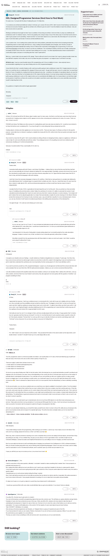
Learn (7, 101)
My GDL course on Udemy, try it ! (39, 414)
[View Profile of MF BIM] (10, 349)
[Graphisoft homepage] (103, 552)
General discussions (87, 26)
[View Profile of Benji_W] (11, 15)
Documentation (86, 18)
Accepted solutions (38, 537)
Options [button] (77, 11)
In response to (15, 160)
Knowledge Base (21, 2)
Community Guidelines (56, 555)
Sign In (105, 4)
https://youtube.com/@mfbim (23, 414)
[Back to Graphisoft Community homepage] (6, 4)
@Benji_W (12, 352)
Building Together (37, 2)
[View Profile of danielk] (10, 423)
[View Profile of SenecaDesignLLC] (13, 460)
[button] (64, 101)
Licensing (85, 47)
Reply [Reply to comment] (74, 155)
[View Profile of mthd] (9, 113)
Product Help (56, 6)
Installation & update (87, 34)
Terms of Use (45, 555)
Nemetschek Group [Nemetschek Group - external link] (103, 555)
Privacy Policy (36, 555)
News (12, 101)
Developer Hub (48, 2)
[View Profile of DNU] (9, 251)
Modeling (85, 41)
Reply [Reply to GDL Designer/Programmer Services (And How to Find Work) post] (74, 101)
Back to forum (11, 537)
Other (16, 101)
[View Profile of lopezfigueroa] (12, 494)
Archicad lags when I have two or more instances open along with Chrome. (92, 31)
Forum (13, 2)
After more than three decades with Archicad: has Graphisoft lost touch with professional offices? (93, 22)
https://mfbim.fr (11, 414)
